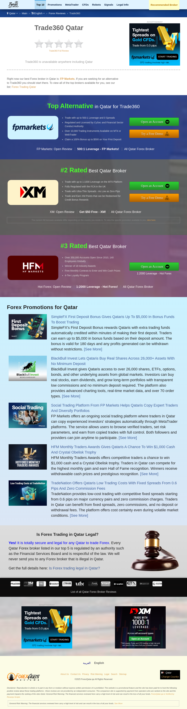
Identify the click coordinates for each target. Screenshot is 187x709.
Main (24, 13)
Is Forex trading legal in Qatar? (60, 563)
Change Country (170, 676)
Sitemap (122, 674)
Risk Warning (97, 674)
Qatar (12, 13)
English (38, 13)
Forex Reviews (57, 13)
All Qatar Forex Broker (139, 160)
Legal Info (123, 4)
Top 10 (40, 4)
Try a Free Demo (164, 132)
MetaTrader (72, 4)
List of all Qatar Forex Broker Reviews (93, 591)
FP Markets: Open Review (54, 160)
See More (118, 703)
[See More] (93, 349)
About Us (65, 674)
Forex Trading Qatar (24, 86)
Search (114, 674)
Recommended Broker (164, 4)
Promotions (55, 4)
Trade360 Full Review (59, 51)
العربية (86, 663)
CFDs (85, 4)
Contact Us (75, 674)
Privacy (85, 674)
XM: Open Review (62, 223)
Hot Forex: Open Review (54, 298)
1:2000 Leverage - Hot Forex (165, 272)
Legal (106, 674)
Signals (108, 4)
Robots (96, 4)
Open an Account (164, 123)
